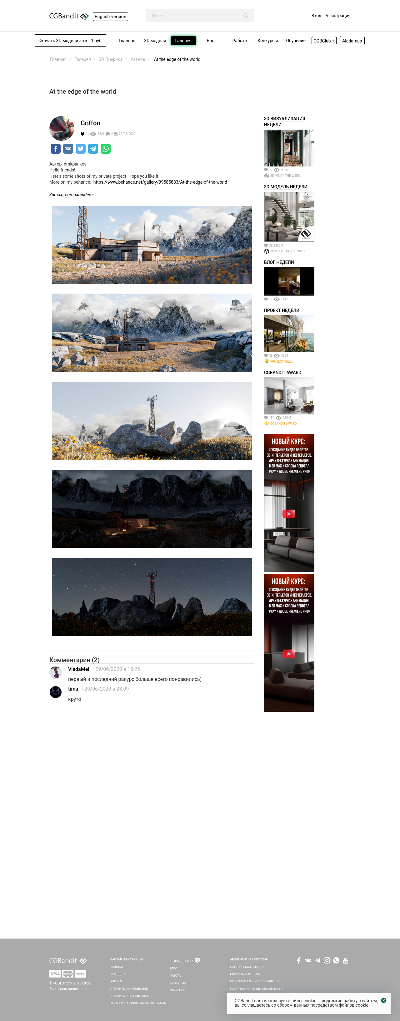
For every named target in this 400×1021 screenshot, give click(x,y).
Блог (174, 968)
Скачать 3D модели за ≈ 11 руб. (70, 40)
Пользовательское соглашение (255, 981)
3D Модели (118, 974)
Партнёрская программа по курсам (138, 1003)
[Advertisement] (289, 807)
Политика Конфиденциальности (256, 988)
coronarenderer (79, 194)
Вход (316, 15)
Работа (175, 975)
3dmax (55, 194)
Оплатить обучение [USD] (129, 996)
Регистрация (337, 15)
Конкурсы (178, 982)
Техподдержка (181, 961)
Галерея (116, 981)
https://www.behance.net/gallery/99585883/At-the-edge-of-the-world (160, 182)
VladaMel (78, 669)
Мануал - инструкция (126, 959)
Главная (116, 967)
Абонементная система (249, 959)
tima (73, 689)
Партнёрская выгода (246, 967)
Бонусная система (245, 974)
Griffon (90, 123)
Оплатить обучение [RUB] (129, 988)
